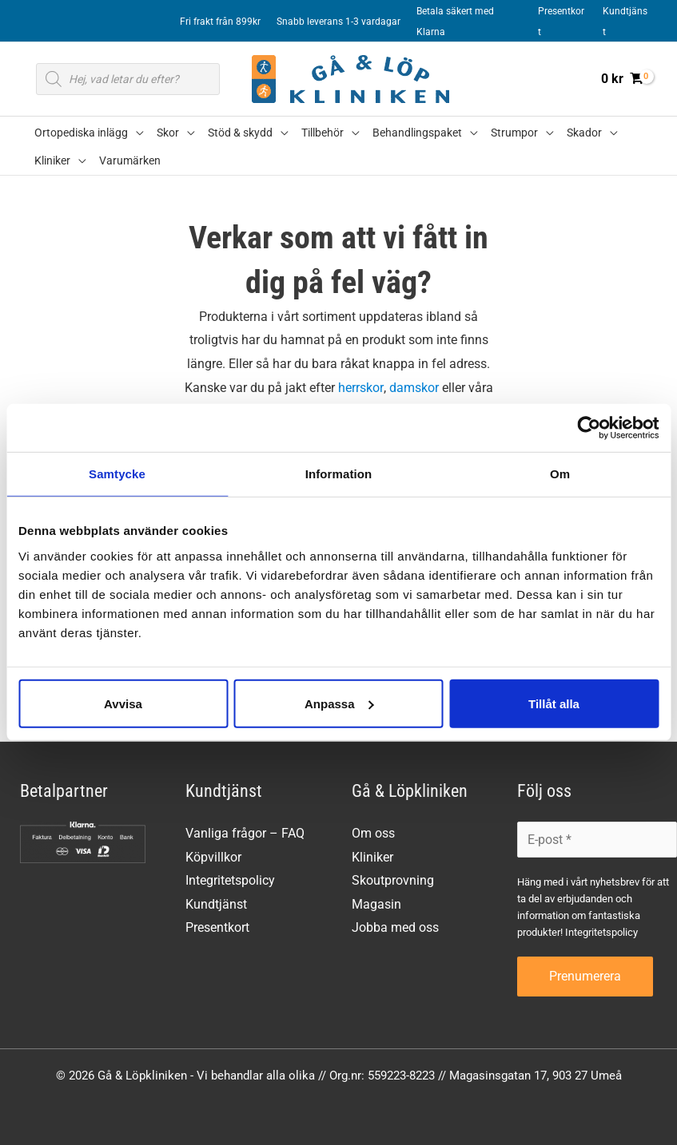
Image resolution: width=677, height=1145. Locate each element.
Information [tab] (338, 474)
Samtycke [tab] (117, 474)
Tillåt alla (553, 703)
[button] (136, 133)
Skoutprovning (393, 881)
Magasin (376, 904)
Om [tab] (560, 474)
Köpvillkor (213, 857)
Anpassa (339, 703)
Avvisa (123, 703)
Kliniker (372, 857)
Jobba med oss (395, 928)
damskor (413, 387)
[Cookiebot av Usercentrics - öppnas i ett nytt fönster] (589, 428)
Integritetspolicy (230, 881)
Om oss (373, 833)
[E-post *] (597, 840)
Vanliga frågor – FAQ (245, 833)
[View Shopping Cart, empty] (621, 79)
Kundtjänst (216, 904)
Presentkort (217, 928)
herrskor (360, 387)
